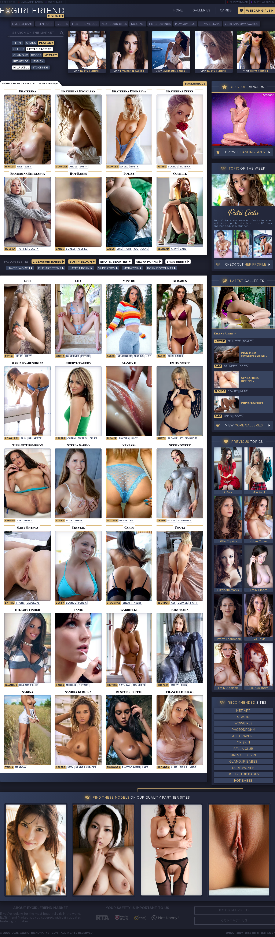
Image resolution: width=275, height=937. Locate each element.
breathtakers (132, 603)
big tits (124, 439)
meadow (20, 768)
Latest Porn (81, 268)
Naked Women (20, 268)
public (82, 603)
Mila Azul (21, 68)
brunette (34, 439)
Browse (245, 152)
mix (131, 521)
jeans (144, 249)
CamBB (226, 10)
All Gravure (243, 736)
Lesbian (38, 61)
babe (183, 249)
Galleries (201, 10)
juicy (134, 439)
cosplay (162, 685)
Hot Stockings (160, 24)
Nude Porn (108, 268)
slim (23, 439)
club (174, 768)
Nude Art (138, 24)
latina (9, 603)
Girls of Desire (243, 755)
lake (145, 768)
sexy (70, 768)
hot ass (112, 521)
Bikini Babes (175, 356)
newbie (219, 341)
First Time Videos (84, 24)
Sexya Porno (148, 262)
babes (123, 521)
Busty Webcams (263, 2)
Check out (245, 264)
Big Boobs (113, 768)
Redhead (163, 249)
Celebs (18, 49)
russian (185, 167)
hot (148, 356)
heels (228, 416)
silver (171, 521)
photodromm (131, 768)
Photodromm (243, 730)
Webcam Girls (258, 11)
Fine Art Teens (51, 268)
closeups (33, 603)
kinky (19, 356)
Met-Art (243, 711)
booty (244, 366)
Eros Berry (178, 262)
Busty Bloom (56, 2)
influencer (124, 356)
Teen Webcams (239, 2)
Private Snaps (210, 24)
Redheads (21, 61)
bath (28, 167)
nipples (10, 167)
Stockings (40, 68)
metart (84, 685)
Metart (50, 55)
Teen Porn (44, 24)
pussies (82, 249)
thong (27, 521)
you (135, 249)
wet (19, 167)
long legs (12, 439)
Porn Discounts (161, 268)
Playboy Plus (185, 24)
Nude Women (243, 768)
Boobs (36, 55)
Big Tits (62, 24)
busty (84, 167)
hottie (22, 249)
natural (124, 685)
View (244, 425)
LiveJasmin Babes (32, 2)
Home (178, 10)
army (174, 249)
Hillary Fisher (28, 685)
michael (71, 685)
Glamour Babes (243, 761)
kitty (28, 356)
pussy (78, 521)
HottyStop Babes (243, 774)
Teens (17, 43)
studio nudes (188, 439)
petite (161, 167)
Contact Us (234, 920)
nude (69, 521)
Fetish (9, 356)
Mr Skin (243, 742)
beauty (33, 249)
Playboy (46, 43)
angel (73, 167)
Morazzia (133, 268)
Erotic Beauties (115, 262)
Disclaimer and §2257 (260, 933)
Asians (31, 43)
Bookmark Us (195, 84)
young (60, 356)
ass (19, 521)
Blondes (61, 167)
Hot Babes (243, 781)
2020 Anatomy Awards (241, 24)
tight (127, 249)
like (119, 249)
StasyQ (243, 717)
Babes (60, 249)
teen (184, 685)
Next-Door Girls (114, 24)
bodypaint (184, 521)
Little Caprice (39, 49)
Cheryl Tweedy (77, 439)
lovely (70, 249)
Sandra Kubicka (85, 768)
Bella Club (243, 749)
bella (183, 768)
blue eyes (72, 356)
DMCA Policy (234, 933)
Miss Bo (139, 356)
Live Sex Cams (22, 24)
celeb (93, 439)
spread (10, 521)
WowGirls (243, 723)
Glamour (20, 55)
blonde (173, 167)
